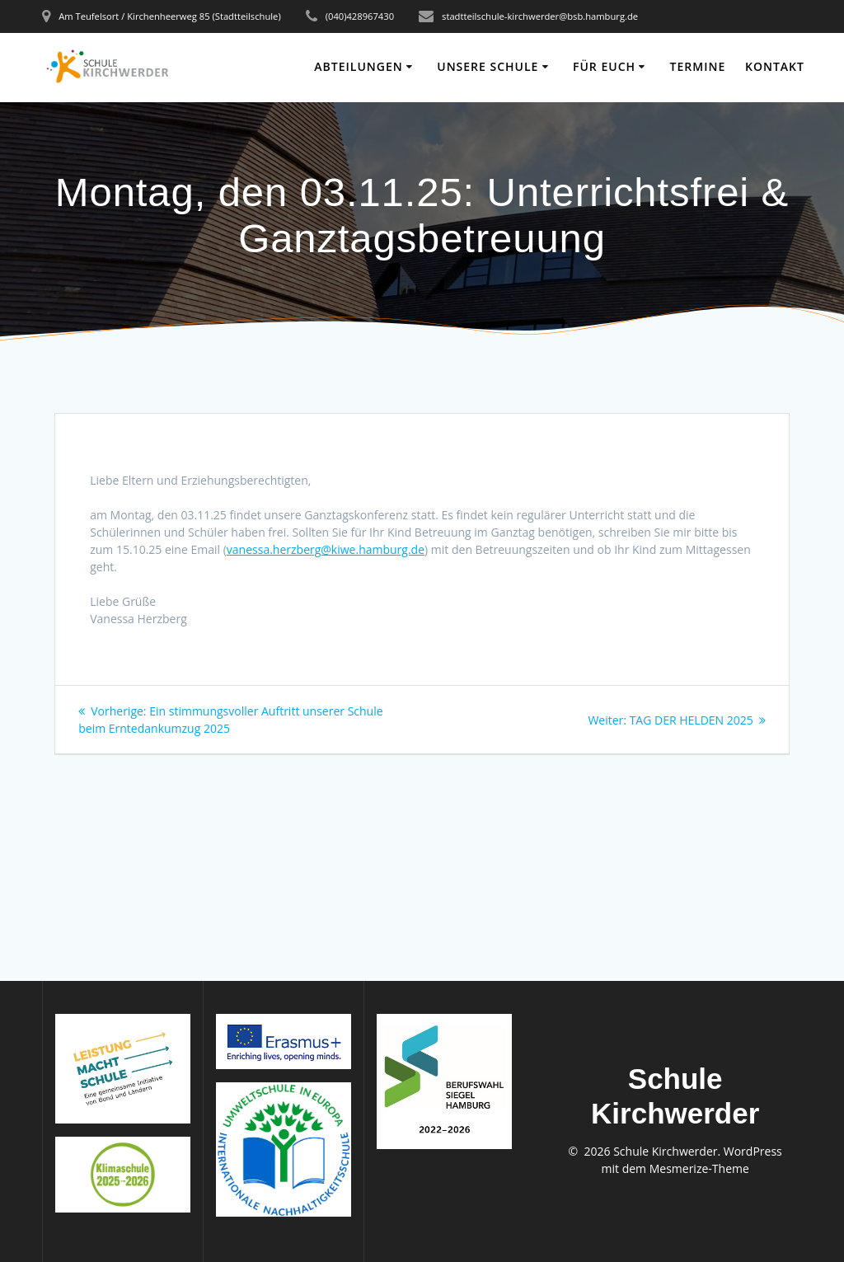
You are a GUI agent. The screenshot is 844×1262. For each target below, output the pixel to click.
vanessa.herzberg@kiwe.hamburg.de (325, 549)
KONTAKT (774, 66)
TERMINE (698, 66)
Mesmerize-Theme (699, 1168)
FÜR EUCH (604, 66)
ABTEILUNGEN (358, 66)
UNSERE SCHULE (487, 66)
